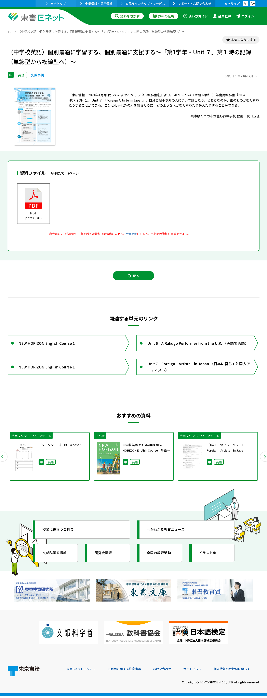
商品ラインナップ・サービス (143, 3)
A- (245, 3)
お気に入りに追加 (242, 40)
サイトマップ (199, 670)
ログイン (245, 16)
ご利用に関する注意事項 (128, 670)
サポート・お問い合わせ (192, 3)
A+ (253, 3)
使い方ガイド (195, 16)
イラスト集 (209, 558)
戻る (133, 277)
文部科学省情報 (56, 558)
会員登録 (222, 16)
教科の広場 (163, 16)
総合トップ (56, 3)
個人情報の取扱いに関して (240, 670)
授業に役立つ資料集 (59, 534)
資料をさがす (127, 16)
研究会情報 (104, 558)
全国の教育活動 (160, 558)
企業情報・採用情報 (96, 3)
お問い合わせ (167, 670)
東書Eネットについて (82, 670)
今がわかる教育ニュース (168, 534)
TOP (11, 31)
